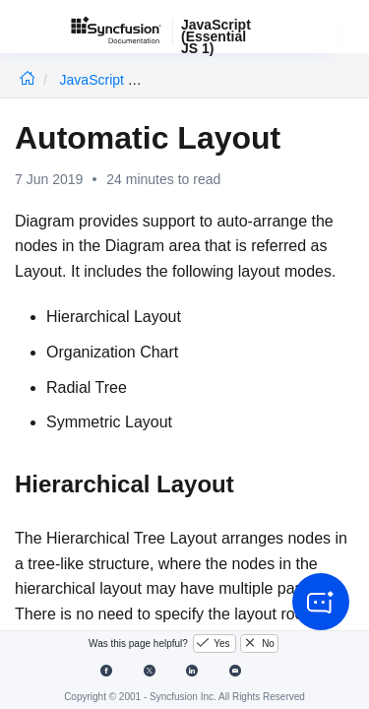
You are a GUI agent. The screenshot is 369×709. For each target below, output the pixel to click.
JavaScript (94, 80)
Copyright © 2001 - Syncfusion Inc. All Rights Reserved (184, 696)
